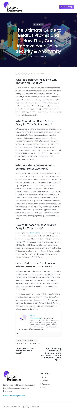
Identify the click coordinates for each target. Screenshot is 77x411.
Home (44, 377)
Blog (43, 387)
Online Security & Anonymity (26, 340)
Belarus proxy (35, 233)
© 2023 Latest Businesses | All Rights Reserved (21, 406)
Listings (45, 381)
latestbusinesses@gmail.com (14, 396)
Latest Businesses (36, 318)
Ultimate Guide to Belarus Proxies (28, 343)
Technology (38, 24)
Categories (46, 384)
